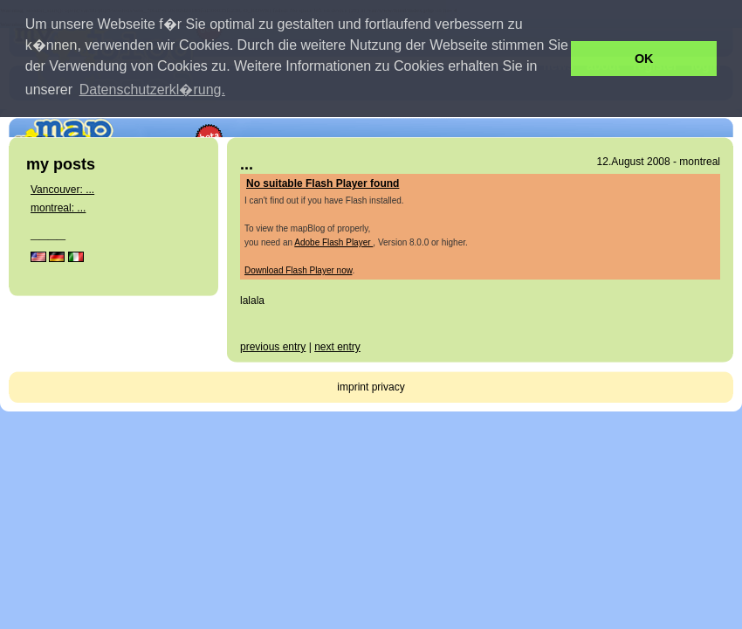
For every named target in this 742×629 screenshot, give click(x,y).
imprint (352, 387)
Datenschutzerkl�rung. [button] (152, 89)
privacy (388, 387)
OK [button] (644, 59)
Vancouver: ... (62, 189)
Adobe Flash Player (333, 242)
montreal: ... (58, 208)
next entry (337, 347)
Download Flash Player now (298, 270)
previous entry (273, 347)
